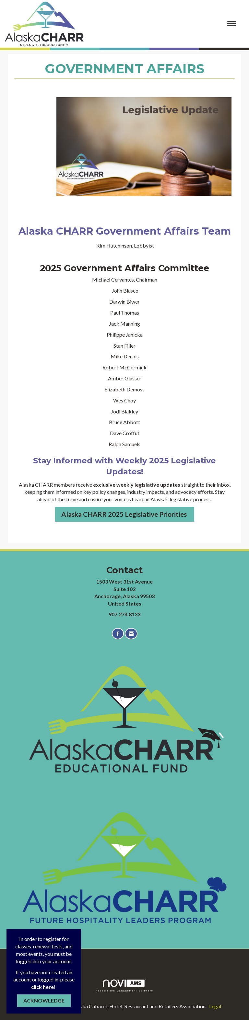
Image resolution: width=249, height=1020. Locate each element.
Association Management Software (124, 985)
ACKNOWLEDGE (44, 1000)
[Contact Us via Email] (131, 633)
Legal (215, 1006)
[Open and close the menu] (163, 24)
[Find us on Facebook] (118, 633)
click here (42, 987)
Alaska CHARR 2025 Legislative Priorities (124, 514)
